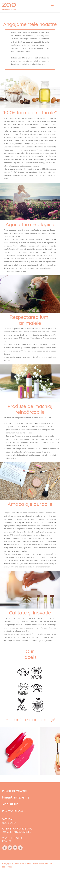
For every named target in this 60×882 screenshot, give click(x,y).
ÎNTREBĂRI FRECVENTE (15, 797)
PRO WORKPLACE (12, 811)
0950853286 (9, 822)
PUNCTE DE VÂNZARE (14, 791)
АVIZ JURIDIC (10, 804)
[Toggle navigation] (52, 6)
